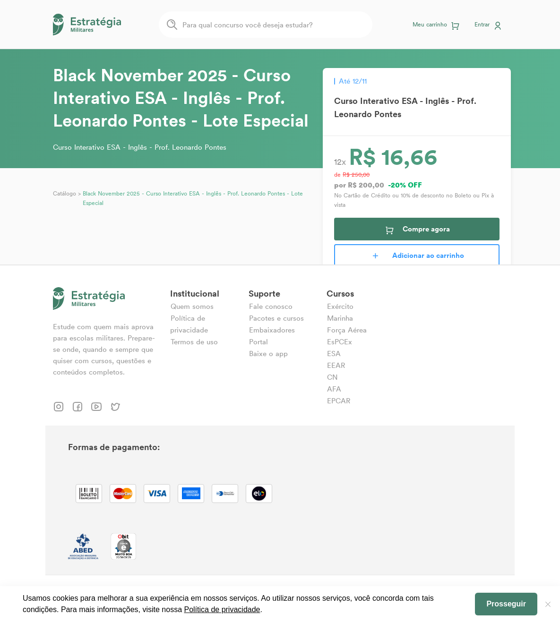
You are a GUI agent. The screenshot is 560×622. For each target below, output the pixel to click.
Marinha (340, 318)
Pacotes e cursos (276, 318)
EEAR (336, 365)
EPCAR (338, 400)
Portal (258, 341)
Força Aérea (347, 329)
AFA (334, 388)
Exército (340, 306)
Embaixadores (272, 329)
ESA (334, 353)
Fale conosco (271, 306)
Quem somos (192, 306)
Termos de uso (194, 341)
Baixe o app (268, 353)
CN (332, 377)
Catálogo (64, 193)
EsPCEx (339, 341)
